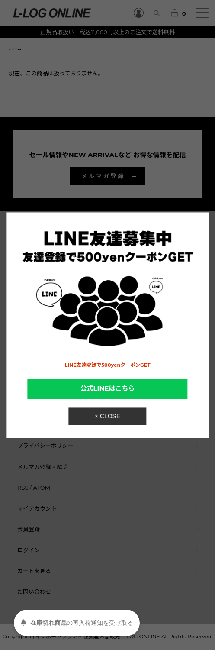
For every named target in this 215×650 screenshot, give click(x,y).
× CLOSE (108, 416)
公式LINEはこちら (107, 389)
